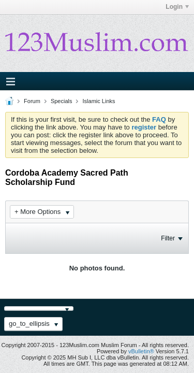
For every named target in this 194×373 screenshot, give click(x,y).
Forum (32, 101)
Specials (61, 101)
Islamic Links (99, 101)
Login (177, 6)
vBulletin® (141, 351)
